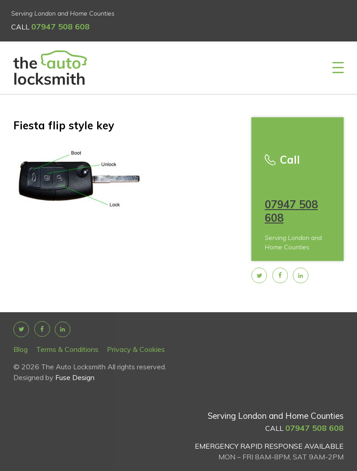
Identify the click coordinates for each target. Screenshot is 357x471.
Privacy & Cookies (136, 349)
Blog (20, 349)
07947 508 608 (60, 26)
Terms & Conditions (67, 349)
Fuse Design (74, 377)
